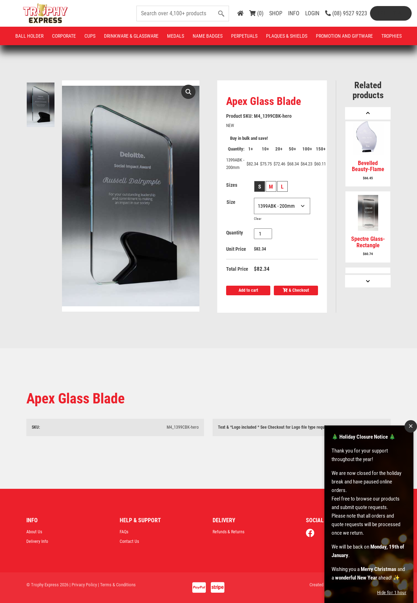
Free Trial (390, 13)
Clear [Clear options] (257, 219)
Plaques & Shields (286, 36)
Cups (89, 36)
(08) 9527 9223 (346, 13)
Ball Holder (29, 36)
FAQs (124, 531)
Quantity (234, 233)
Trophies (391, 36)
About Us (34, 531)
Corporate (64, 36)
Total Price (237, 269)
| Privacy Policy (83, 584)
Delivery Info (37, 541)
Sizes (231, 185)
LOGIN (312, 13)
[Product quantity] (263, 233)
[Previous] (368, 113)
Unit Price (236, 249)
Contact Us (129, 541)
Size (230, 202)
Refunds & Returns (228, 531)
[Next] (368, 281)
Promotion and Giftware (344, 36)
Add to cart (248, 290)
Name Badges (208, 36)
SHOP (275, 13)
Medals (175, 36)
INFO (293, 13)
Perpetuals (244, 36)
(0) (256, 13)
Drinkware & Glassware (131, 36)
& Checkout (296, 290)
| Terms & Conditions (117, 584)
